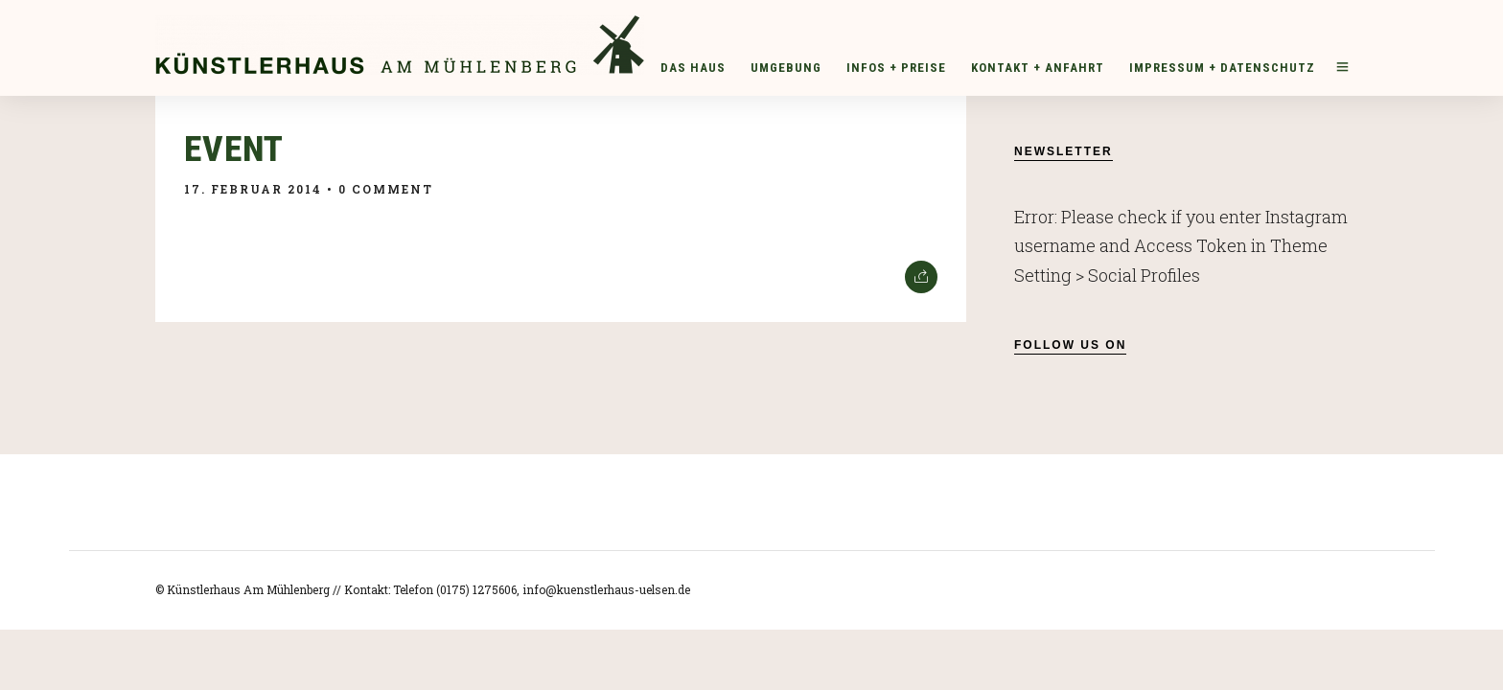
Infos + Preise (896, 67)
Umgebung (786, 67)
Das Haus (693, 67)
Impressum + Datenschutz (1222, 67)
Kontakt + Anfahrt (1037, 67)
